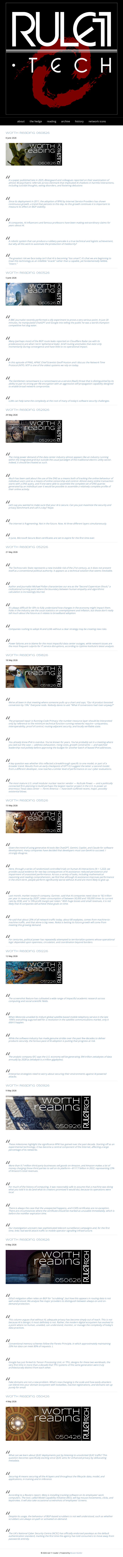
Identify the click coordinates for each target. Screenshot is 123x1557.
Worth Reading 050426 (27, 1396)
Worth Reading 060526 (28, 273)
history (79, 121)
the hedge (36, 121)
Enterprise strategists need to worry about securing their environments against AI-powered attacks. (57, 1075)
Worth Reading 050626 (28, 1239)
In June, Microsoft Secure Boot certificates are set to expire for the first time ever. (52, 537)
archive (65, 121)
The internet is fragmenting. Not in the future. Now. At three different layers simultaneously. (58, 523)
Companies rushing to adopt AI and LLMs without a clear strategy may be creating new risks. (58, 629)
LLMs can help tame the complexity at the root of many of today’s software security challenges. (59, 400)
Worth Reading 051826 (27, 655)
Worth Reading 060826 (28, 133)
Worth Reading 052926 (27, 410)
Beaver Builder (76, 1553)
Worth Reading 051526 (27, 800)
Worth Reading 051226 (27, 951)
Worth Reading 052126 (27, 547)
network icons (97, 121)
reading (51, 121)
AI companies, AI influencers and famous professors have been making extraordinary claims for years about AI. (59, 224)
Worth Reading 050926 (27, 1085)
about (21, 121)
